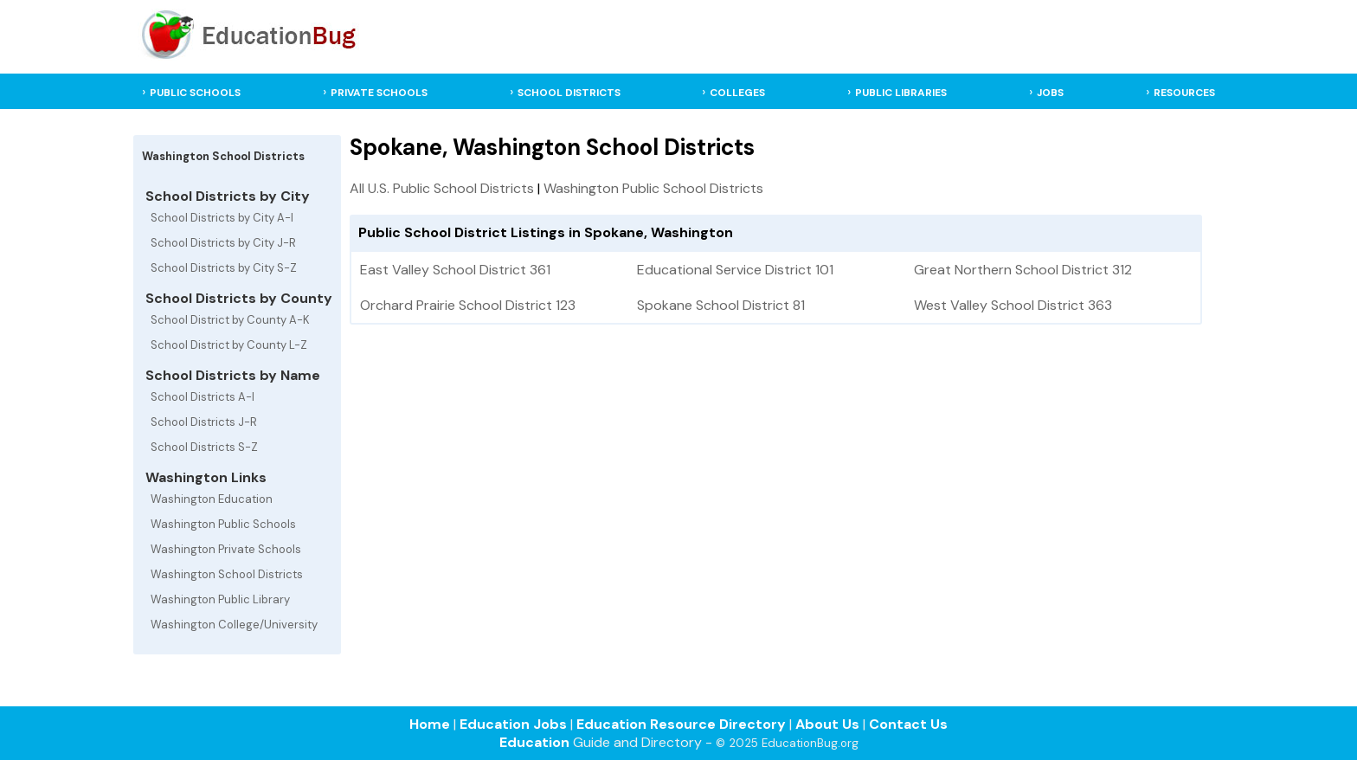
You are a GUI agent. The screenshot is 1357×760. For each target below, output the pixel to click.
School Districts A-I (202, 397)
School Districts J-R (204, 422)
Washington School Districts (227, 574)
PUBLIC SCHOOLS (195, 93)
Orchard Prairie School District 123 (468, 305)
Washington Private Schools (226, 549)
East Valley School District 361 (455, 270)
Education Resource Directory (681, 724)
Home (429, 724)
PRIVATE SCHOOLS (379, 93)
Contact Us (908, 724)
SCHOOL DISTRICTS (569, 93)
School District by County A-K (230, 319)
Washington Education (212, 499)
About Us (827, 724)
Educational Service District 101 (735, 270)
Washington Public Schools (223, 524)
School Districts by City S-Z (224, 268)
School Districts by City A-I (222, 217)
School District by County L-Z (229, 345)
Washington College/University (234, 624)
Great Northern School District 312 (1023, 270)
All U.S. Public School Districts (442, 188)
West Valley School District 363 (1013, 305)
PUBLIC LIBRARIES (901, 93)
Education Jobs (513, 724)
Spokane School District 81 (721, 305)
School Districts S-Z (204, 447)
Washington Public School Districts (653, 188)
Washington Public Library (220, 599)
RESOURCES (1184, 93)
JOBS (1050, 93)
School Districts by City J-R (223, 242)
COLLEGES (737, 93)
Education (534, 742)
